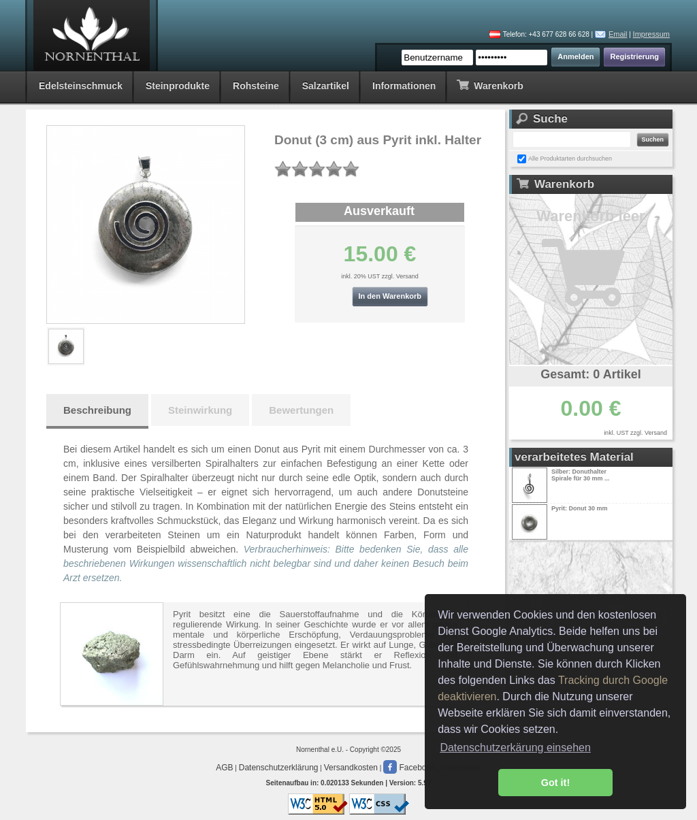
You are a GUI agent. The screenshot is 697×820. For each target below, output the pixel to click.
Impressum (651, 34)
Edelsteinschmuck (81, 85)
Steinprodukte (178, 85)
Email (618, 34)
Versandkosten (351, 767)
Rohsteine (256, 85)
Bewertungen (301, 410)
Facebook (409, 767)
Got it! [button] (555, 782)
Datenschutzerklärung (279, 767)
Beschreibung (97, 410)
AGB (224, 767)
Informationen (404, 85)
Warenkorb (489, 84)
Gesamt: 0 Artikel (590, 374)
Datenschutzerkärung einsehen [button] (515, 747)
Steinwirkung (200, 410)
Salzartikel (325, 85)
